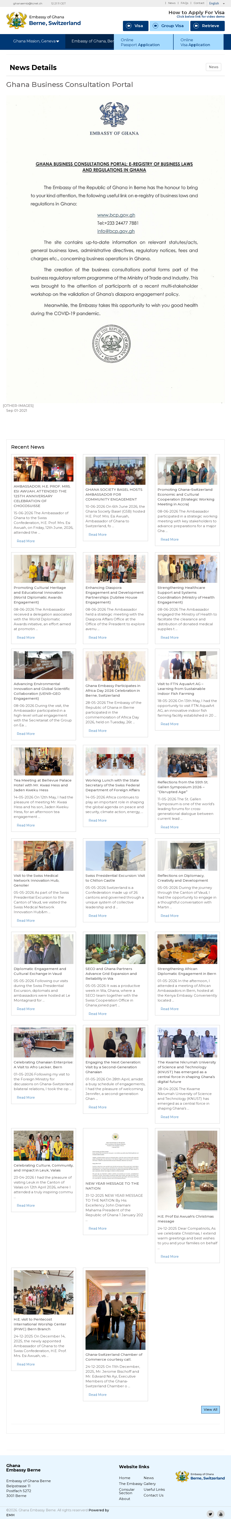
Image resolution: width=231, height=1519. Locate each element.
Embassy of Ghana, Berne (97, 41)
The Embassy (130, 1483)
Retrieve (206, 26)
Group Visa (168, 26)
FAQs (184, 3)
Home (124, 1478)
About (124, 1499)
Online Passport (140, 42)
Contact (199, 3)
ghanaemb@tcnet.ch (27, 3)
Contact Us (153, 1495)
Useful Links (154, 1489)
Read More (26, 541)
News (171, 3)
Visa (134, 26)
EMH (10, 1515)
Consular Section (127, 1491)
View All (210, 1409)
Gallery (150, 1483)
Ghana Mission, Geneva (36, 41)
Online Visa (195, 42)
